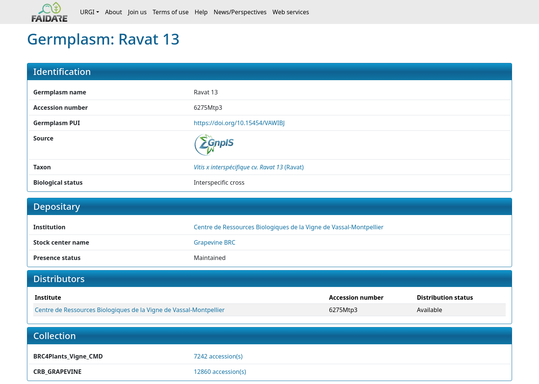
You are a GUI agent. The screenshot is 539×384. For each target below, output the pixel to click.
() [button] (249, 167)
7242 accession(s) (218, 356)
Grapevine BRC (214, 242)
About (113, 12)
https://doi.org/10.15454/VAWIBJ (239, 123)
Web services (290, 12)
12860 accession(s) (220, 372)
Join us (137, 12)
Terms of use (171, 12)
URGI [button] (87, 12)
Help (201, 12)
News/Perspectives (240, 12)
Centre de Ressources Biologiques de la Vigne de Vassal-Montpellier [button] (289, 227)
